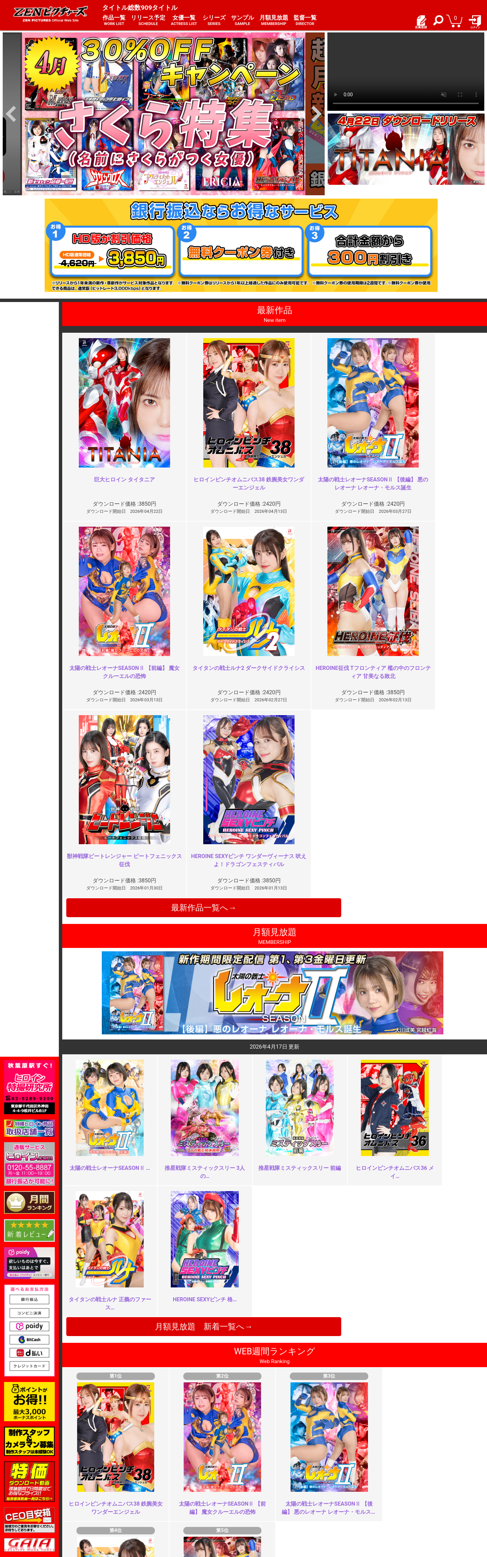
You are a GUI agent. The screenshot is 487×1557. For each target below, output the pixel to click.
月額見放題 (273, 20)
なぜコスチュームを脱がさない (400, 1231)
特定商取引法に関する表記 (195, 1494)
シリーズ (214, 20)
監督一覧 (305, 20)
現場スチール (101, 1515)
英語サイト (259, 1508)
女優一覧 (184, 20)
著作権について (183, 1508)
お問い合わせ (262, 1501)
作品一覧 (113, 20)
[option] (164, 113)
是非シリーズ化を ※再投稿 (186, 1353)
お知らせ (257, 1486)
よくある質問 (262, 1494)
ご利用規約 (179, 1486)
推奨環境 (96, 1501)
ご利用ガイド (101, 1494)
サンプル (242, 20)
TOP (91, 1486)
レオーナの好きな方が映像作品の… (405, 1353)
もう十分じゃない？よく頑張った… (193, 1231)
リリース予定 (148, 20)
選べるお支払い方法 (108, 1508)
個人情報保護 (181, 1501)
